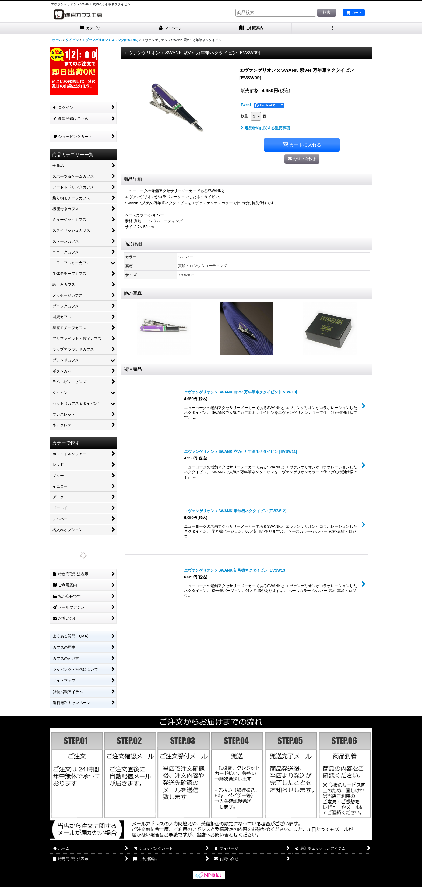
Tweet (246, 105)
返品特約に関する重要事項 (265, 128)
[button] (332, 28)
